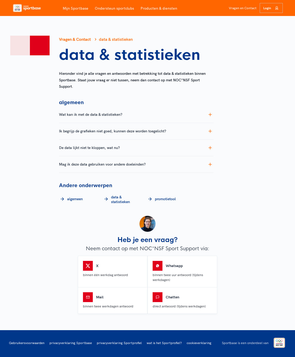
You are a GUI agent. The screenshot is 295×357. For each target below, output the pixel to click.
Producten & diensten (159, 8)
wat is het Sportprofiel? (164, 343)
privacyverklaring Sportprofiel (119, 343)
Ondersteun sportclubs (114, 8)
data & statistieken (116, 199)
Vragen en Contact (242, 8)
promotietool (161, 199)
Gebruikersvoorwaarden (26, 343)
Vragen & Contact (75, 39)
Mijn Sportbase (75, 8)
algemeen (71, 199)
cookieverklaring (199, 343)
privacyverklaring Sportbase (70, 343)
